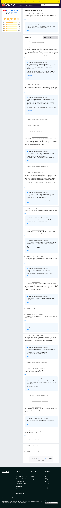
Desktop (33, 474)
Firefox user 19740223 (37, 362)
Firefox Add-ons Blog (22, 476)
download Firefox (38, 1)
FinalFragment (35, 230)
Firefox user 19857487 (37, 119)
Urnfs (33, 445)
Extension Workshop (21, 479)
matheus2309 (35, 439)
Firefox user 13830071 (36, 401)
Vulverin (33, 451)
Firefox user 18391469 (37, 13)
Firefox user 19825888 (37, 166)
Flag (25, 19)
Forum (18, 488)
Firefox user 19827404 (37, 256)
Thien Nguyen (35, 42)
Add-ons (18, 471)
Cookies (8, 497)
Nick (33, 125)
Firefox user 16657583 (37, 137)
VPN (46, 476)
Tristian (33, 431)
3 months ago (41, 42)
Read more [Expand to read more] (29, 75)
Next (50, 458)
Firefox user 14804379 (37, 335)
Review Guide (20, 493)
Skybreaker (34, 172)
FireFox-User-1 (35, 314)
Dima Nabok (11, 14)
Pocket (47, 483)
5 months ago (42, 314)
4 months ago (37, 125)
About (18, 474)
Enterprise (33, 479)
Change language (49, 500)
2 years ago (44, 13)
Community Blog (20, 486)
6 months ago (41, 439)
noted (14, 501)
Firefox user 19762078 (37, 395)
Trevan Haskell (35, 368)
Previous (33, 458)
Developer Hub (20, 481)
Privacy (3, 497)
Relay (46, 479)
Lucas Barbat (34, 308)
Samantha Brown (35, 208)
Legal (13, 497)
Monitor (47, 481)
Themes (26, 5)
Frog (33, 282)
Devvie (33, 47)
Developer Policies (21, 483)
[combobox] (50, 5)
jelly (32, 84)
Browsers (47, 474)
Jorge (33, 407)
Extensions (19, 5)
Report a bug (19, 491)
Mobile (32, 476)
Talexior (33, 131)
